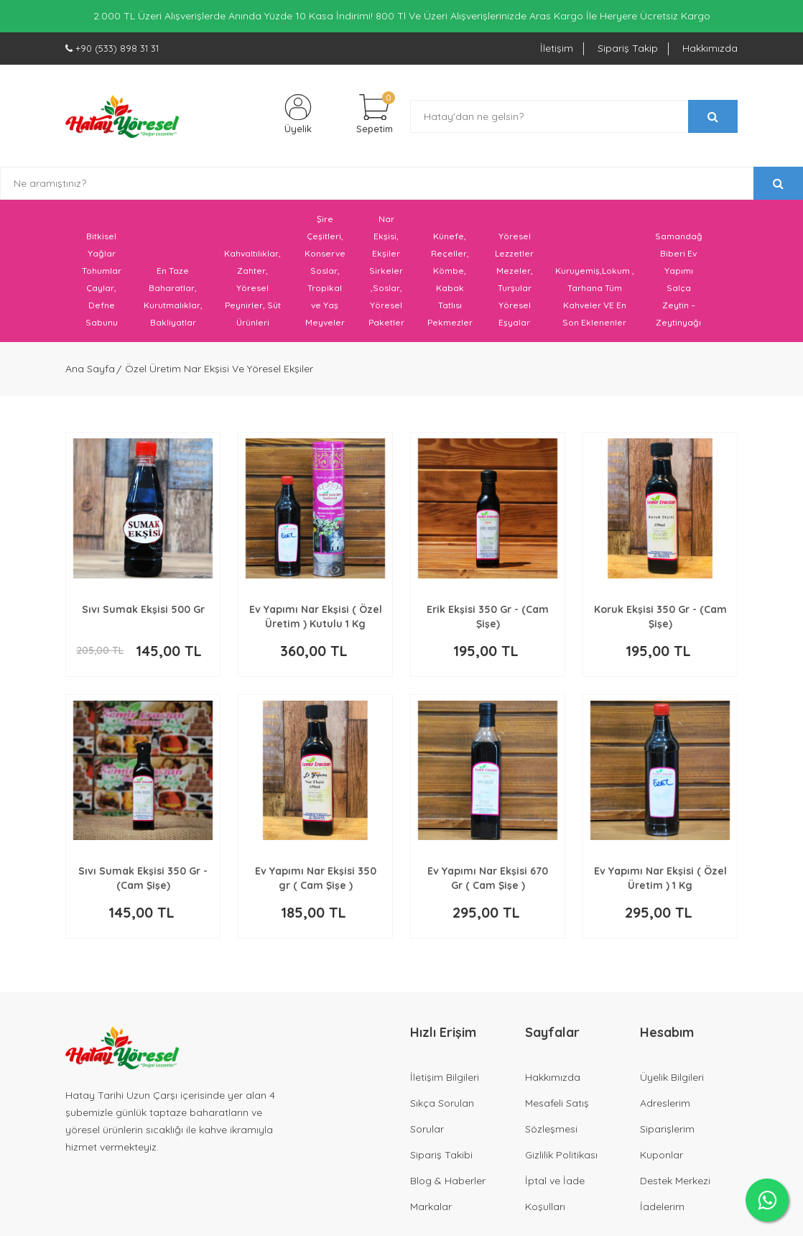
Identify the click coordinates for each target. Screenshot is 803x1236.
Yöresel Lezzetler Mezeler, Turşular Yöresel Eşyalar (514, 284)
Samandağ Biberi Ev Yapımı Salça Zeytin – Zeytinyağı (678, 284)
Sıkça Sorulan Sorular (442, 1120)
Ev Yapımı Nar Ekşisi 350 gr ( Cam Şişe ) (315, 882)
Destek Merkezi (675, 1185)
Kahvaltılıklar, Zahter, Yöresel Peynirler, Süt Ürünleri (252, 293)
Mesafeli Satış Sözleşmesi (557, 1120)
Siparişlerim (667, 1133)
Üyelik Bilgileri (672, 1081)
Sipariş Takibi (441, 1159)
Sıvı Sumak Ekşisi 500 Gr (143, 613)
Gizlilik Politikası (561, 1159)
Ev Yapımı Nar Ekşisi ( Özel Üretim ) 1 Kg (660, 882)
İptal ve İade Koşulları (555, 1198)
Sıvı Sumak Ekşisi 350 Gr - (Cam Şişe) (143, 882)
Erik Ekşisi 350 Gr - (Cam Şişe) (488, 621)
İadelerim (662, 1210)
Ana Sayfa (90, 373)
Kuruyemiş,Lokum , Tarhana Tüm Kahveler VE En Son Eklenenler (594, 301)
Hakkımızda (710, 48)
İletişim (556, 48)
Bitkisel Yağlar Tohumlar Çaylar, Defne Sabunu (101, 284)
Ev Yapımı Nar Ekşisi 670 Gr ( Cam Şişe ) (487, 882)
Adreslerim (665, 1107)
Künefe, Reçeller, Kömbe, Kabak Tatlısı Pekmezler (450, 284)
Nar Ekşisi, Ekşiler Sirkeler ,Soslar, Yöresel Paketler (386, 275)
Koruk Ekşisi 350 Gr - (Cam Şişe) (660, 621)
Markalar (431, 1210)
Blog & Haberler (448, 1185)
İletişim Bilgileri (444, 1081)
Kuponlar (661, 1159)
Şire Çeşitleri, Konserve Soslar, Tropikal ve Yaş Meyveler (325, 275)
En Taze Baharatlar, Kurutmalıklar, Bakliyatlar (173, 301)
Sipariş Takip (628, 48)
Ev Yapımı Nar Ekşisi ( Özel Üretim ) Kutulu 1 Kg (315, 621)
